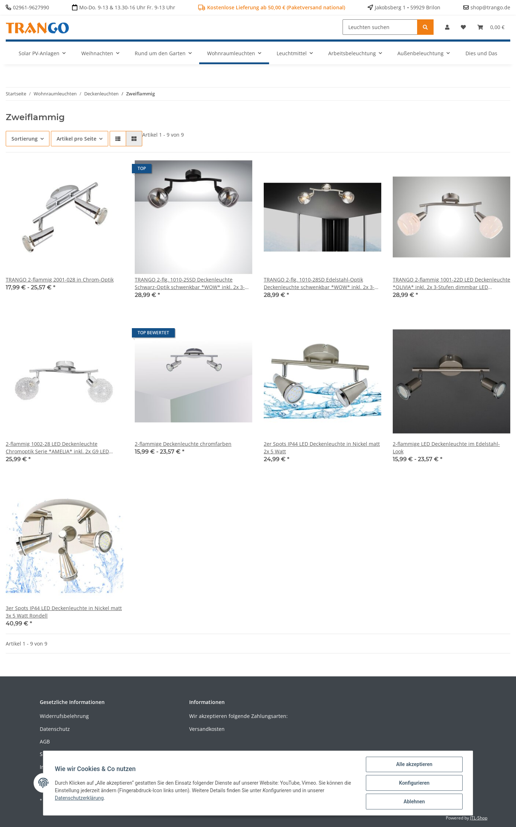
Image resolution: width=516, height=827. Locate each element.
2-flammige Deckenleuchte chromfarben (183, 443)
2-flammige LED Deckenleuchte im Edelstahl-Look (446, 447)
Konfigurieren (414, 783)
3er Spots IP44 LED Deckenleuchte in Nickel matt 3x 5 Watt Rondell (64, 612)
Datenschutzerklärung (79, 798)
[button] (447, 27)
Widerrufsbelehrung (64, 716)
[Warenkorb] (491, 27)
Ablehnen (414, 801)
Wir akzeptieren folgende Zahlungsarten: (238, 716)
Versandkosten (207, 729)
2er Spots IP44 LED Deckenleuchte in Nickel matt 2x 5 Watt (322, 447)
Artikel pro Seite (76, 138)
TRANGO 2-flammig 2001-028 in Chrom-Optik (60, 279)
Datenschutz (55, 729)
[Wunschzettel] (463, 27)
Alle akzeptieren (414, 764)
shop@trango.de (490, 7)
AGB (45, 741)
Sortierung (24, 138)
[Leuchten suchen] (380, 27)
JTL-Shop (478, 818)
